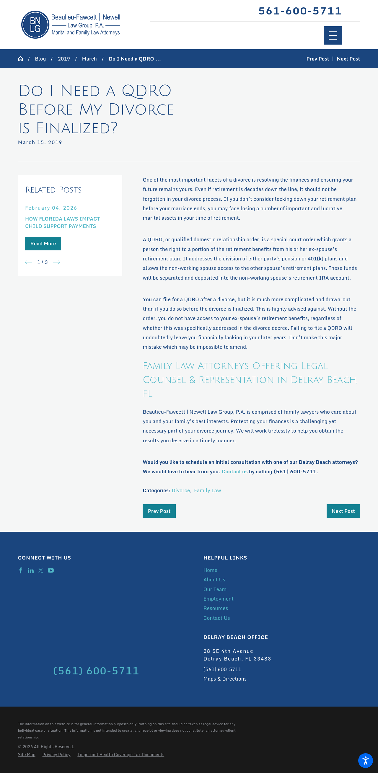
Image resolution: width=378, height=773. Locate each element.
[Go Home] (23, 58)
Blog (40, 59)
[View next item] (56, 262)
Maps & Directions (225, 679)
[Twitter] (41, 570)
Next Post (343, 511)
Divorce (181, 490)
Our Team (215, 589)
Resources (215, 608)
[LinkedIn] (31, 570)
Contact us (235, 471)
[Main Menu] (333, 35)
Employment (218, 599)
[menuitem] (281, 570)
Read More (43, 243)
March (89, 59)
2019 (64, 59)
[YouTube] (51, 570)
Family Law (207, 490)
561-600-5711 (300, 11)
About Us (214, 579)
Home (210, 570)
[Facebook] (21, 570)
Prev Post (159, 511)
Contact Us (216, 618)
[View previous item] (28, 262)
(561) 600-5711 (222, 669)
